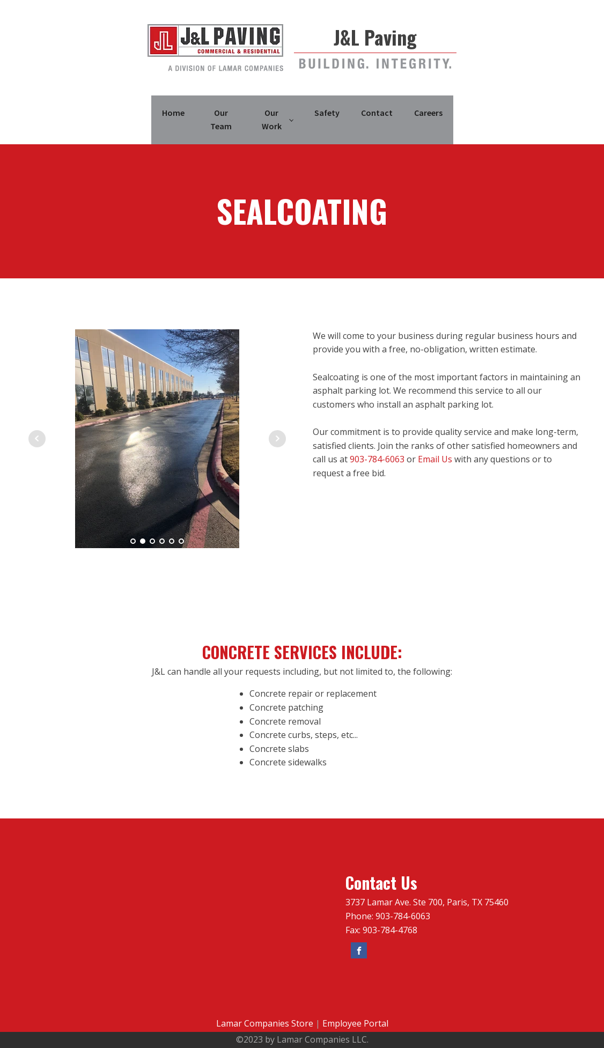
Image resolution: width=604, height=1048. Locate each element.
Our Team (221, 119)
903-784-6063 (377, 459)
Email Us (435, 459)
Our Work (272, 119)
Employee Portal (355, 1023)
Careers (428, 112)
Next (277, 438)
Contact (377, 112)
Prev (37, 438)
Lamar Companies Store (264, 1023)
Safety (327, 112)
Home (173, 112)
